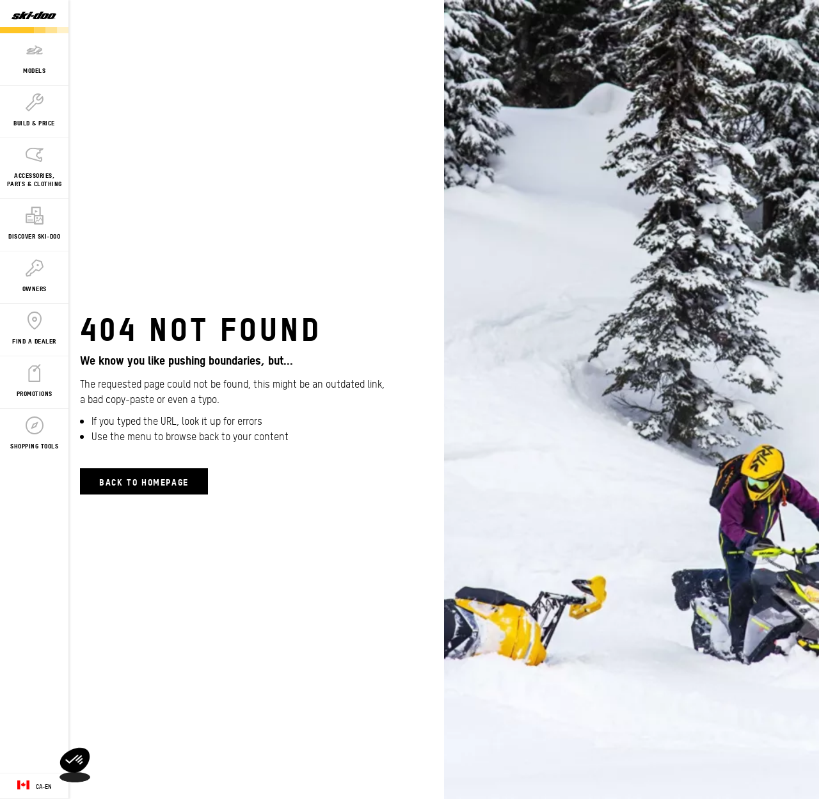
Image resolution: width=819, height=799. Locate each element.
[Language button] (34, 786)
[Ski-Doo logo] (34, 16)
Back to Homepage (144, 481)
